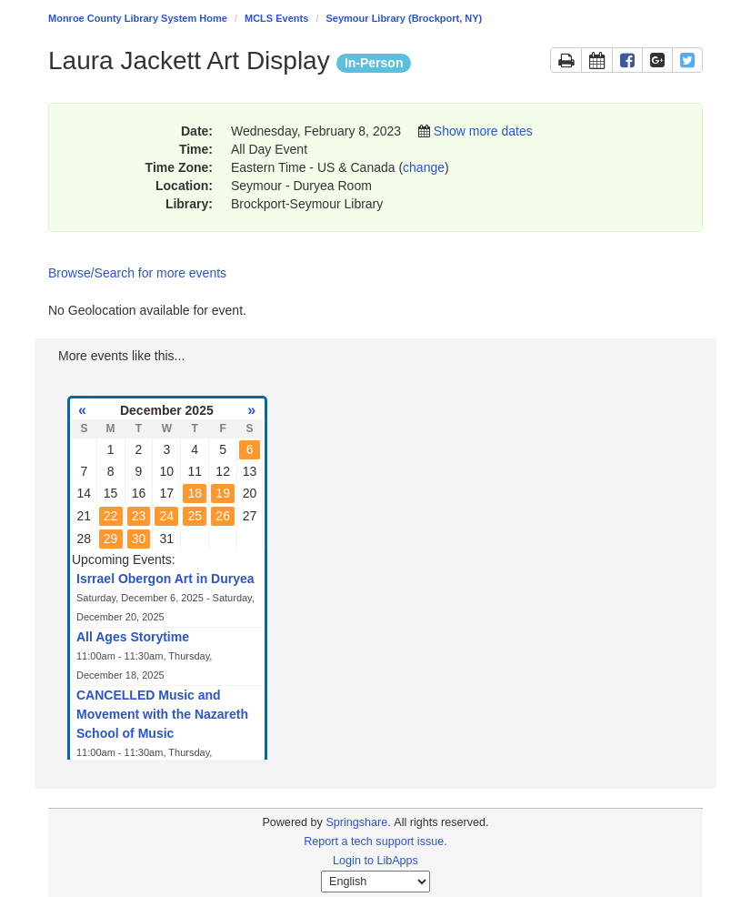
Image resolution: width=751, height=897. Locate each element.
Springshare (356, 822)
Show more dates (483, 131)
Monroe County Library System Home (137, 18)
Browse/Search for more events (137, 273)
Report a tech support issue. (375, 841)
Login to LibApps (375, 860)
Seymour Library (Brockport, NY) (404, 18)
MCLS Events (276, 18)
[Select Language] (375, 881)
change (424, 167)
